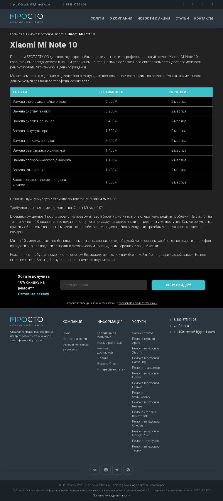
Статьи (182, 18)
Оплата (102, 358)
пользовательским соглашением (138, 303)
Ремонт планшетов (146, 367)
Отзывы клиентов (75, 344)
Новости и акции (154, 18)
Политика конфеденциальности (111, 495)
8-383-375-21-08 (74, 4)
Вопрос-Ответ (107, 363)
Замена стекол (143, 333)
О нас (67, 333)
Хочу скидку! (178, 285)
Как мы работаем (109, 342)
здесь (86, 81)
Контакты (203, 18)
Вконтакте (95, 470)
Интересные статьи (111, 369)
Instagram (106, 470)
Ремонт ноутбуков (145, 441)
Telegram (117, 470)
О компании (121, 18)
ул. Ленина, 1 (183, 325)
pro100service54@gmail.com (30, 4)
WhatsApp (128, 470)
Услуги (97, 18)
